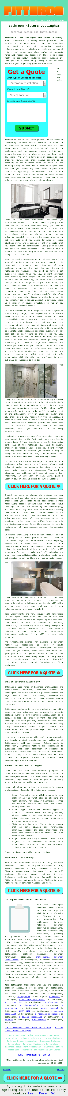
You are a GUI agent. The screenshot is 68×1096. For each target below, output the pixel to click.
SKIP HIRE (24, 1011)
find (13, 863)
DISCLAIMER (60, 20)
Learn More (37, 1093)
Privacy (61, 1070)
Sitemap (7, 1070)
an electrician (13, 1002)
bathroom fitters (47, 690)
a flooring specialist (47, 1014)
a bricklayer (39, 1020)
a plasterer (51, 1002)
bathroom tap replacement (39, 963)
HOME (29, 20)
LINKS (36, 20)
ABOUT (43, 20)
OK (53, 1093)
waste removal (49, 1008)
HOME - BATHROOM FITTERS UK (34, 1055)
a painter (54, 997)
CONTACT (50, 20)
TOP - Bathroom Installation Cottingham (28, 1028)
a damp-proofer (29, 1005)
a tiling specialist (30, 1017)
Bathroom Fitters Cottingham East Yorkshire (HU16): (34, 38)
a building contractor (32, 1000)
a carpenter (23, 997)
